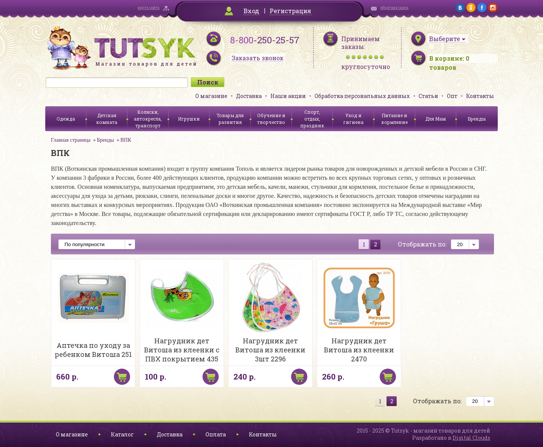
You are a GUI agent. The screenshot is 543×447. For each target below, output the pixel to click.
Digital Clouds (471, 437)
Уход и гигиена (353, 118)
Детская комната (106, 118)
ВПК (125, 140)
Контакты (480, 96)
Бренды (477, 119)
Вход (251, 11)
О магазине (211, 96)
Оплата (216, 434)
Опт (452, 96)
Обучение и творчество (271, 118)
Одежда (66, 119)
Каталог (122, 434)
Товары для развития (230, 118)
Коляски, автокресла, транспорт (148, 119)
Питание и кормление (394, 118)
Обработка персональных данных (362, 96)
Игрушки (189, 119)
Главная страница (70, 140)
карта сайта (149, 7)
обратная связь (394, 7)
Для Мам (435, 119)
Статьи (428, 96)
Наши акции (288, 96)
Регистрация (290, 11)
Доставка (249, 96)
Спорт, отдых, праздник (312, 119)
